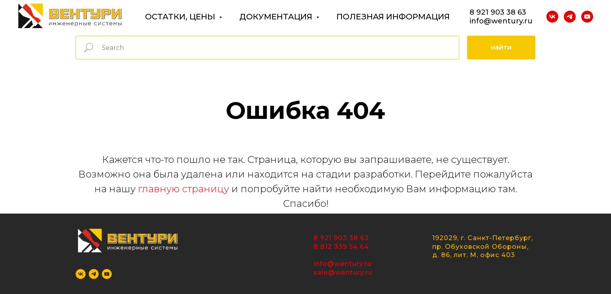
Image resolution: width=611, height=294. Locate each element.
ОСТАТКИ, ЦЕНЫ (181, 16)
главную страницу (183, 189)
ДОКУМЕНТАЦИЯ (276, 16)
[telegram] (570, 17)
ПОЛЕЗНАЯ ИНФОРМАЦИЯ (393, 16)
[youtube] (587, 17)
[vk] (552, 17)
